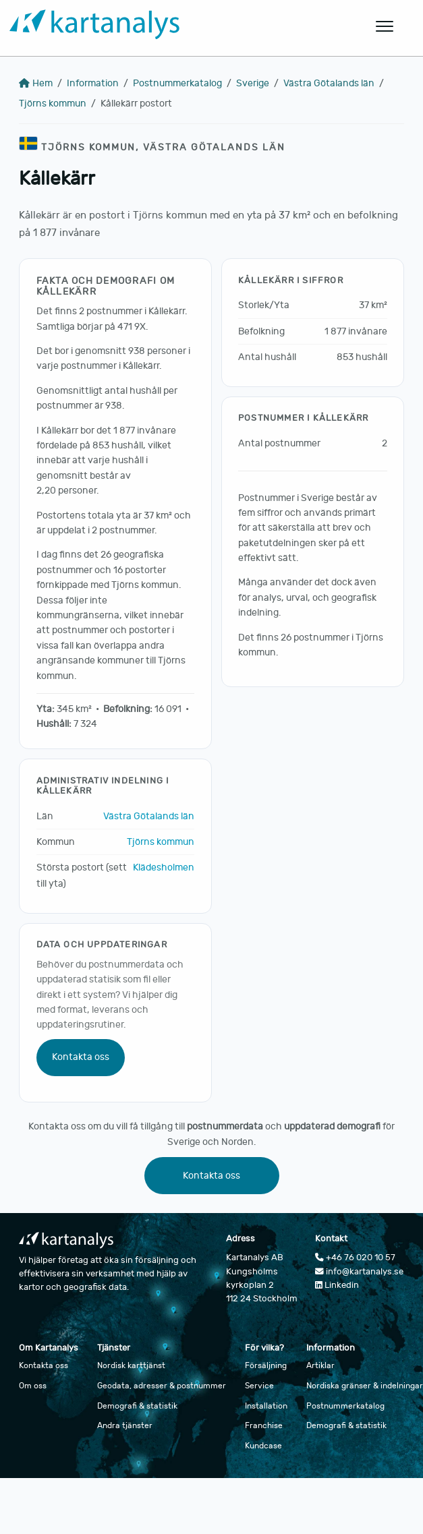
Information (93, 83)
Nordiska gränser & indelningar (364, 1385)
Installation (266, 1406)
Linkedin (337, 1285)
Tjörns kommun (52, 103)
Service (259, 1385)
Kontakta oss (80, 1057)
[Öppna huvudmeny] (385, 26)
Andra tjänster (124, 1425)
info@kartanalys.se (359, 1271)
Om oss (33, 1385)
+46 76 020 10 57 (355, 1257)
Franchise (264, 1425)
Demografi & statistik (137, 1406)
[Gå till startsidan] (178, 26)
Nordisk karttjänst (131, 1365)
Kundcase (263, 1445)
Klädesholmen (163, 867)
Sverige (252, 83)
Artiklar (320, 1365)
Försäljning (266, 1365)
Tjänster (113, 1348)
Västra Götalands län (328, 83)
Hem (36, 83)
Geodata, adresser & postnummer (161, 1385)
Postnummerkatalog (177, 83)
